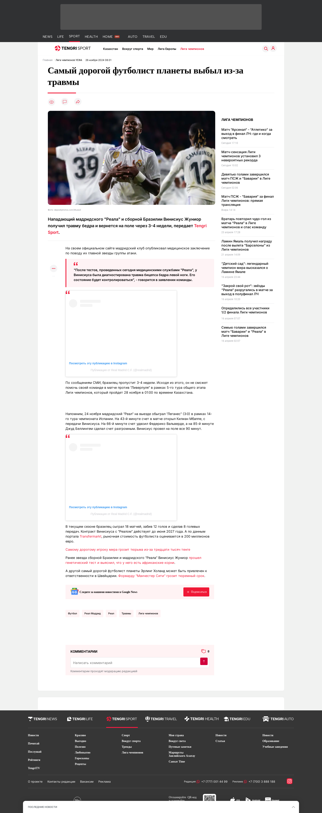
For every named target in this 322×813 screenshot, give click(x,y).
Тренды (127, 746)
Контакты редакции (61, 781)
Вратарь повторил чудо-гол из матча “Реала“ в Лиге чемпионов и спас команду (246, 223)
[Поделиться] (78, 102)
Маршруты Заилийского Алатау (182, 754)
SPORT (74, 36)
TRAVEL (149, 37)
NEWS (47, 37)
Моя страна (176, 735)
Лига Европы (167, 48)
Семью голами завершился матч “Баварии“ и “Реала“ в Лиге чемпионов (243, 331)
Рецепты (80, 764)
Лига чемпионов (192, 48)
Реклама (104, 781)
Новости (33, 735)
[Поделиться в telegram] (53, 253)
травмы (126, 613)
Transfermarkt (90, 536)
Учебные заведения (275, 746)
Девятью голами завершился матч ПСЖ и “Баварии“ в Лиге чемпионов (245, 178)
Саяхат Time (177, 761)
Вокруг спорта (132, 48)
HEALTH (91, 37)
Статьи (220, 741)
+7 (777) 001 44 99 (214, 781)
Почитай (33, 743)
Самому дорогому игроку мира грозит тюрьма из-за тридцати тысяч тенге (128, 549)
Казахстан (110, 48)
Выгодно (80, 741)
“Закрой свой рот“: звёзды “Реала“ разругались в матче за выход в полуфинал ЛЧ (247, 290)
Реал (111, 613)
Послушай (34, 751)
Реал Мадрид (92, 613)
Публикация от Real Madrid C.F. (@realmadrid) (121, 370)
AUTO (132, 37)
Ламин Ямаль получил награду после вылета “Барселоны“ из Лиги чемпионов (246, 245)
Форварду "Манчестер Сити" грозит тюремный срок (161, 576)
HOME (108, 37)
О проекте (35, 781)
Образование (270, 741)
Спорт (126, 735)
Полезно (80, 746)
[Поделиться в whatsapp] (53, 245)
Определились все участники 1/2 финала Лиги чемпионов (245, 310)
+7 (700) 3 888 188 (261, 781)
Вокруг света (177, 741)
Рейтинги (34, 759)
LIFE (60, 37)
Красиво (80, 735)
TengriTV (34, 768)
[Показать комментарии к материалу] (53, 282)
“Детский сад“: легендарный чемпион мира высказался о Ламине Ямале (244, 267)
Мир (150, 48)
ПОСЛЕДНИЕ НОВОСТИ (42, 806)
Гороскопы (82, 758)
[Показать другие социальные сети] (53, 269)
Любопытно (82, 752)
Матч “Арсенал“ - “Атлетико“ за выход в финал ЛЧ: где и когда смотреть (246, 133)
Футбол (72, 613)
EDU (163, 37)
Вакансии (86, 781)
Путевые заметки (180, 746)
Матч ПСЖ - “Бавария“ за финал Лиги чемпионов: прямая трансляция (247, 200)
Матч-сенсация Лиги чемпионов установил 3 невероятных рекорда (241, 156)
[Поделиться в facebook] (53, 261)
